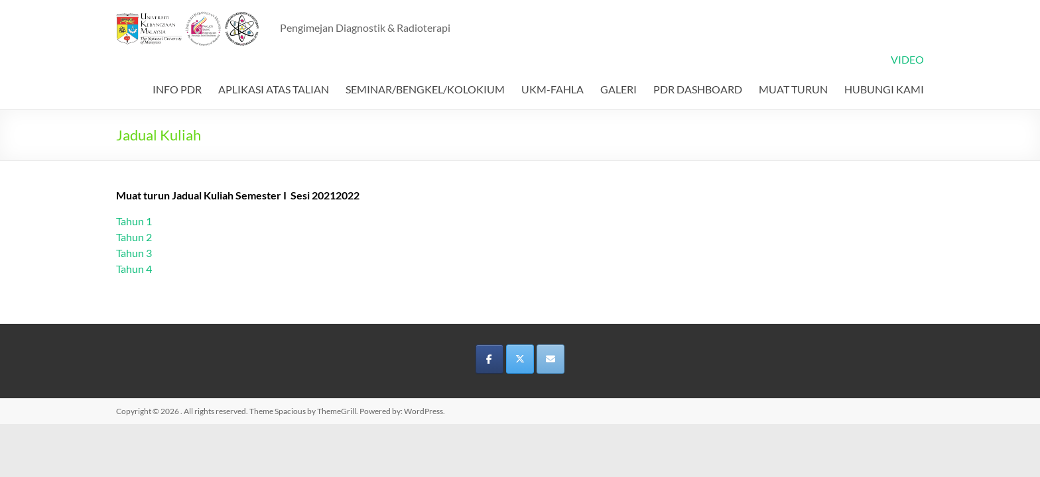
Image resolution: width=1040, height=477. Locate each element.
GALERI (618, 89)
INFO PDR (177, 89)
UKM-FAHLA (552, 89)
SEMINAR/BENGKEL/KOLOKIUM (425, 89)
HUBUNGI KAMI (884, 89)
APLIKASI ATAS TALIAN (273, 89)
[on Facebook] (489, 359)
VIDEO (907, 59)
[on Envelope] (550, 359)
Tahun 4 (134, 268)
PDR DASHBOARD (697, 89)
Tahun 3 (134, 252)
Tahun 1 (134, 221)
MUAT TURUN (793, 89)
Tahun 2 (134, 237)
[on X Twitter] (520, 359)
